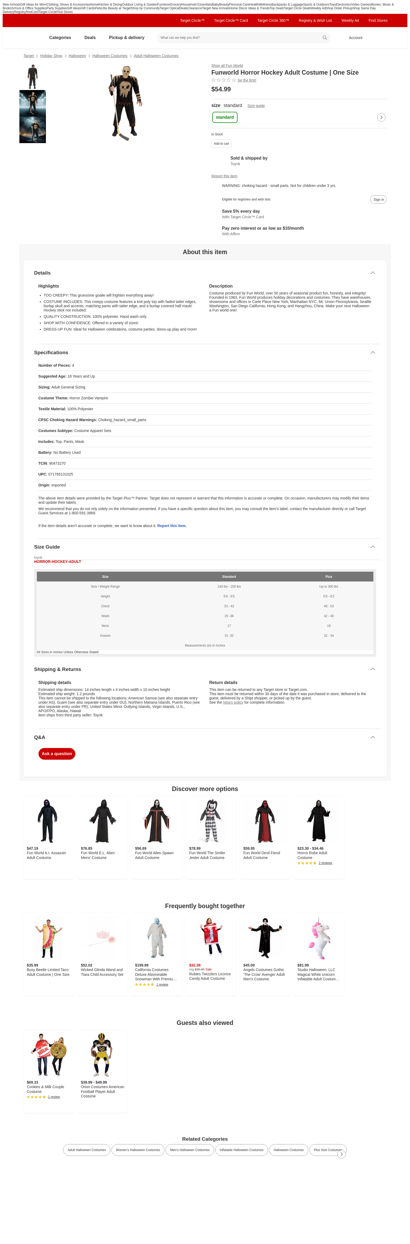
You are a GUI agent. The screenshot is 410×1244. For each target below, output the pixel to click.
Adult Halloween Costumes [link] (87, 1150)
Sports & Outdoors (316, 4)
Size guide (256, 106)
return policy (233, 702)
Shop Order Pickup (339, 8)
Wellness (265, 4)
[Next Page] (381, 117)
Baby (215, 4)
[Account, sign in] (353, 38)
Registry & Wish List (315, 20)
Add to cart (221, 144)
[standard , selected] (225, 117)
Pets (98, 8)
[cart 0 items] (380, 38)
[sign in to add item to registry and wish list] (378, 199)
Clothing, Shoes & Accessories (68, 4)
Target (29, 56)
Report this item (225, 176)
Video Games (361, 4)
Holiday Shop (51, 56)
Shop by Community (145, 8)
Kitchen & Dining (110, 4)
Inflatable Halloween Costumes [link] (242, 1150)
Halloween (77, 56)
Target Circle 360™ (273, 20)
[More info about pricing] (333, 89)
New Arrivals (11, 4)
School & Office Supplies (28, 8)
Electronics (344, 4)
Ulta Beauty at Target (116, 8)
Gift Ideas (74, 8)
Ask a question (57, 753)
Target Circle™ (192, 20)
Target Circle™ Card (231, 20)
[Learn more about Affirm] (299, 231)
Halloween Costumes (109, 56)
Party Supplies (56, 8)
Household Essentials (196, 4)
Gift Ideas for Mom (33, 4)
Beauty (224, 4)
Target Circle (47, 12)
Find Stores (65, 12)
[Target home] (31, 37)
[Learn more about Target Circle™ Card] (299, 214)
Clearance (195, 8)
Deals (183, 8)
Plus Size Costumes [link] (328, 1150)
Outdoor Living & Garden (139, 4)
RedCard (32, 12)
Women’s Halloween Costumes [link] (138, 1150)
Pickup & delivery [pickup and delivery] (129, 37)
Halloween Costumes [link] (289, 1150)
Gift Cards (88, 8)
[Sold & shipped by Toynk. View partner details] (299, 161)
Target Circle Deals (297, 8)
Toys (332, 4)
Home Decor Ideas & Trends (250, 8)
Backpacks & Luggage (287, 4)
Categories (62, 37)
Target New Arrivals (215, 8)
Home (94, 4)
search (325, 38)
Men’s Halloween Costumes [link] (190, 1150)
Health (254, 4)
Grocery (175, 4)
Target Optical (169, 8)
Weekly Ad (318, 8)
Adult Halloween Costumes (156, 56)
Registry (20, 12)
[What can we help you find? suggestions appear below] (243, 38)
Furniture (163, 4)
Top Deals (277, 8)
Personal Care (239, 4)
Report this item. (172, 526)
